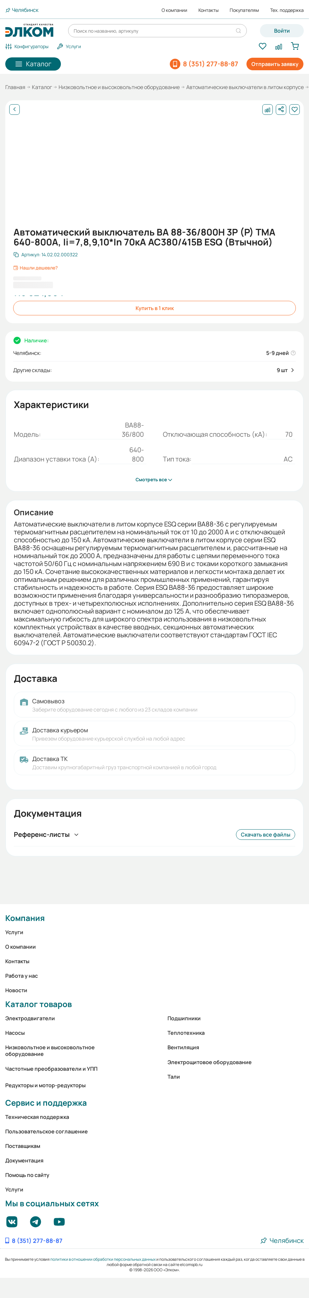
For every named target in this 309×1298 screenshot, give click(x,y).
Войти (282, 30)
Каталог (42, 87)
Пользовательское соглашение (46, 1131)
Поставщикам (22, 1146)
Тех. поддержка (287, 10)
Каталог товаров (38, 1003)
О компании (174, 10)
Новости (16, 990)
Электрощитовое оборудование (209, 1062)
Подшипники (184, 1018)
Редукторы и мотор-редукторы (45, 1085)
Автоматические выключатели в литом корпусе (245, 87)
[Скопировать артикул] (45, 254)
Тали (173, 1076)
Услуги (14, 932)
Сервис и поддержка (46, 1102)
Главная (15, 87)
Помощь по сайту (27, 1175)
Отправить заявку (274, 64)
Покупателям (244, 10)
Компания (25, 917)
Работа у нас (21, 975)
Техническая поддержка (37, 1117)
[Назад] (14, 109)
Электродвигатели (30, 1018)
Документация (24, 1160)
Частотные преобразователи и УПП (51, 1068)
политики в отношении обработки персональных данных (103, 1259)
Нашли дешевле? (35, 267)
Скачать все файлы (265, 834)
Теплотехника (186, 1032)
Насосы (15, 1032)
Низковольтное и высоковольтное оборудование (119, 87)
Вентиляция (183, 1047)
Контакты (208, 10)
